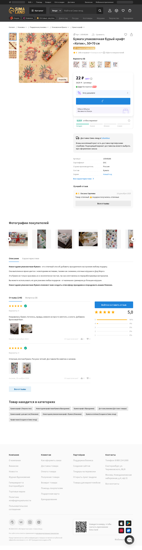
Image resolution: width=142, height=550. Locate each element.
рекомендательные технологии (47, 533)
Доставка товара (49, 465)
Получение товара (50, 477)
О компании (15, 460)
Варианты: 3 (14, 353)
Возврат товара (49, 482)
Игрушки (101, 18)
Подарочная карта (50, 493)
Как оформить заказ (51, 460)
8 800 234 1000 (121, 460)
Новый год (107, 174)
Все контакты (112, 483)
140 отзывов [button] (83, 52)
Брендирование (49, 499)
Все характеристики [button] (83, 178)
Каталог (12, 27)
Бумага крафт (77, 27)
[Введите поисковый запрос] (79, 10)
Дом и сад (63, 18)
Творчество (114, 18)
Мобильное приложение (104, 2)
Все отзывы (103, 203)
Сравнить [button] (97, 34)
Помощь (39, 2)
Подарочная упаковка (38, 27)
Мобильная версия (124, 539)
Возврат (48, 2)
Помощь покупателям (52, 488)
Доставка (71, 2)
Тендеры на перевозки (84, 471)
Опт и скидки (59, 2)
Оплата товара (48, 471)
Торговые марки (17, 491)
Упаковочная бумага (59, 27)
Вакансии (88, 2)
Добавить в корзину (103, 101)
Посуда (75, 18)
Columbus (105, 138)
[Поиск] (100, 10)
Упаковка (21, 27)
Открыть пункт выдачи (85, 477)
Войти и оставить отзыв (113, 304)
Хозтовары (87, 18)
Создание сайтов (81, 465)
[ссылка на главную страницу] (17, 10)
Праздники (128, 18)
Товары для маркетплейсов (86, 482)
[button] (125, 35)
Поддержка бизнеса (83, 460)
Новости (13, 471)
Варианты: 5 (14, 310)
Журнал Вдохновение (19, 477)
